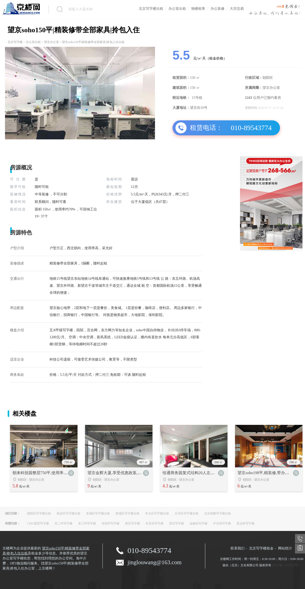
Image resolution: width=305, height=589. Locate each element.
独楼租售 (198, 9)
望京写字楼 (176, 523)
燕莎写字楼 (132, 523)
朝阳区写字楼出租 (39, 513)
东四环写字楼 (111, 523)
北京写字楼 (15, 42)
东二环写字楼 (63, 523)
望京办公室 (51, 42)
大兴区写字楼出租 (186, 513)
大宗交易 (237, 9)
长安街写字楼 (155, 523)
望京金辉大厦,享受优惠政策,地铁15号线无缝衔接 (131, 473)
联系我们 (237, 548)
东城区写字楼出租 (98, 513)
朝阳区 (22, 479)
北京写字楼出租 (151, 9)
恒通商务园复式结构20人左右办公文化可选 (200, 473)
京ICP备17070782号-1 (286, 565)
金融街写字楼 (199, 523)
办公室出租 (177, 9)
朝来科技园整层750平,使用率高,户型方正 (48, 473)
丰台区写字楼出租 (157, 513)
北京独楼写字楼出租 (217, 513)
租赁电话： (206, 127)
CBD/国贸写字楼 (38, 523)
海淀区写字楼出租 (68, 513)
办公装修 (217, 9)
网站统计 (285, 548)
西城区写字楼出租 (128, 513)
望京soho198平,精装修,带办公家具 (267, 473)
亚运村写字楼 (245, 523)
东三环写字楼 (87, 523)
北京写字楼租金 (261, 548)
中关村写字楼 (222, 523)
